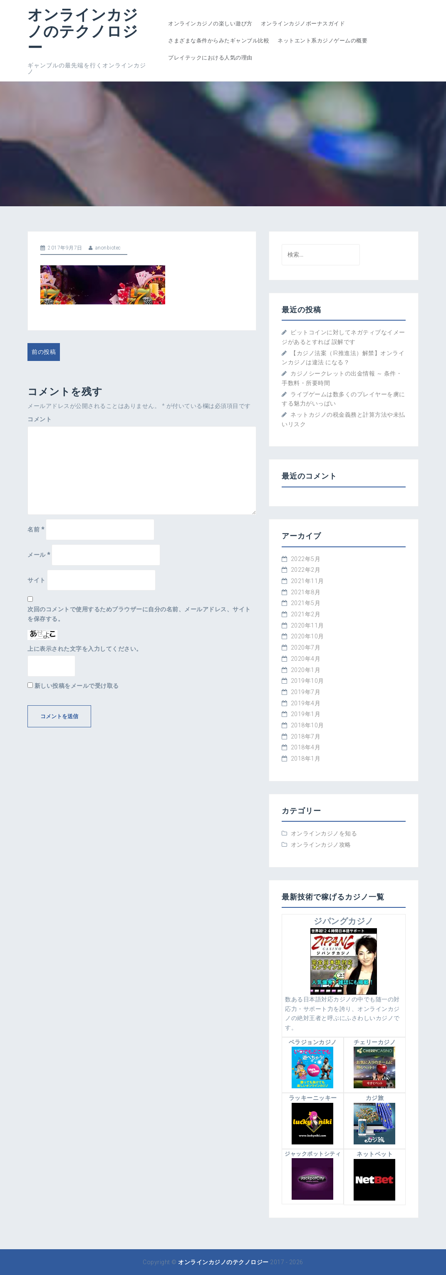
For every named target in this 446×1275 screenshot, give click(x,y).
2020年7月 (306, 647)
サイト (36, 580)
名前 (35, 529)
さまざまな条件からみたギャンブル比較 (218, 40)
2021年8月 (306, 592)
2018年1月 (306, 758)
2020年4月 (306, 658)
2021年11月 (307, 581)
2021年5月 (306, 603)
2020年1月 (306, 670)
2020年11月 (307, 625)
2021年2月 (306, 614)
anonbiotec (108, 248)
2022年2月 (306, 569)
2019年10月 (307, 680)
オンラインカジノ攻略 (321, 844)
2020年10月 (307, 636)
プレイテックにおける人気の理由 (210, 57)
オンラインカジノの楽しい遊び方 (210, 23)
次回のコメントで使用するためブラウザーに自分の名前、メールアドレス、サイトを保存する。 (139, 614)
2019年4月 (306, 703)
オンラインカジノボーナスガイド (303, 23)
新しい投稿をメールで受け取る (77, 685)
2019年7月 (306, 692)
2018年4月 (306, 747)
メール (38, 554)
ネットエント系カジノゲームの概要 (322, 40)
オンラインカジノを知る (324, 833)
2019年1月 (306, 714)
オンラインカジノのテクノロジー (82, 30)
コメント (39, 419)
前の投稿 (44, 351)
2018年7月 (306, 736)
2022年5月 (306, 559)
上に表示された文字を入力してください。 (84, 648)
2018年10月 (307, 725)
